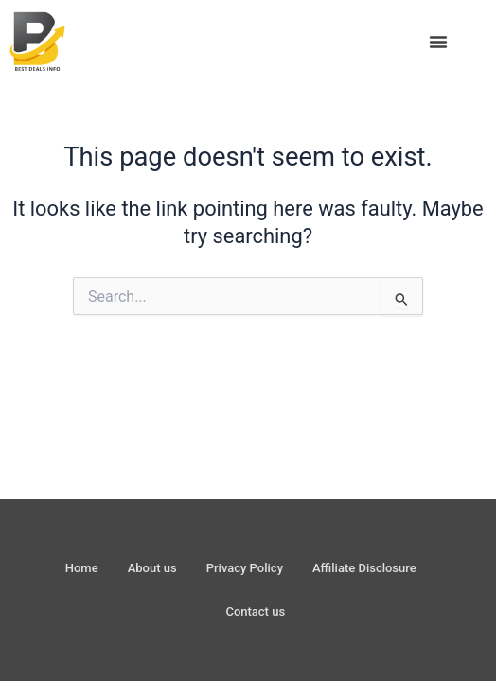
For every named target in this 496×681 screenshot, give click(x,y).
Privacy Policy (244, 568)
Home (81, 568)
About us (152, 568)
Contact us (255, 611)
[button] (438, 41)
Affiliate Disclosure (364, 568)
